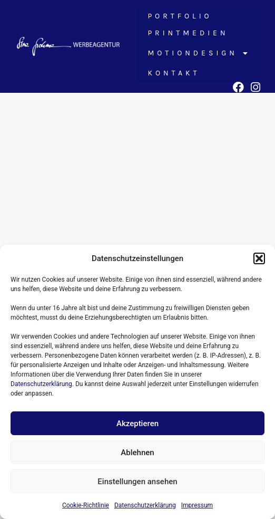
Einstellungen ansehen (137, 481)
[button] (259, 258)
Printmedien (188, 32)
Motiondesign (199, 53)
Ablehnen (137, 452)
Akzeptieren (137, 423)
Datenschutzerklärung (41, 384)
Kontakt (174, 73)
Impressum (197, 505)
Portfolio (180, 16)
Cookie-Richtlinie (85, 505)
